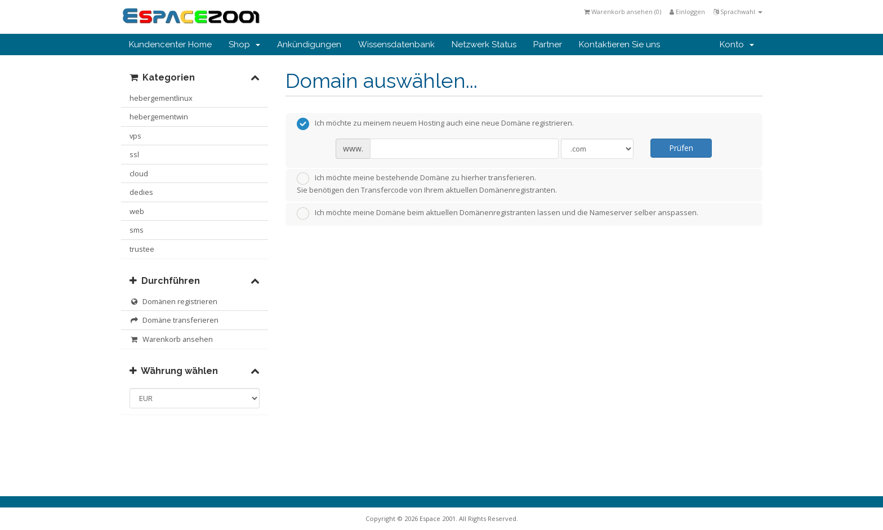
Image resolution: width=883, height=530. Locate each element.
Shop (244, 44)
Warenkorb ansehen (171, 339)
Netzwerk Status (484, 44)
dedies (141, 192)
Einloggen (687, 11)
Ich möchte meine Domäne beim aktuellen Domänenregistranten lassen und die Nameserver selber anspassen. (497, 213)
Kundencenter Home (170, 44)
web (137, 211)
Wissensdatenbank (396, 44)
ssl (134, 154)
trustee (142, 249)
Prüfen (681, 147)
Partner (547, 44)
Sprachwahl (737, 11)
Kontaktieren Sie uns (619, 44)
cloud (139, 173)
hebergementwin (159, 117)
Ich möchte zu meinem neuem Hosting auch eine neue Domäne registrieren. (435, 124)
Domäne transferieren (174, 320)
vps (135, 136)
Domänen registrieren (173, 301)
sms (137, 230)
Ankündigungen (309, 44)
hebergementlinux (161, 98)
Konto (737, 44)
